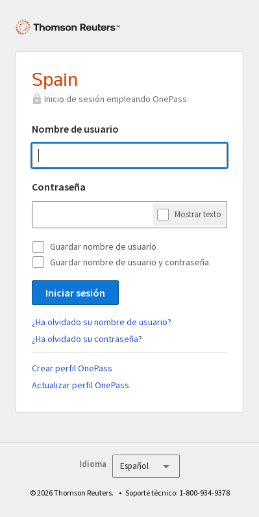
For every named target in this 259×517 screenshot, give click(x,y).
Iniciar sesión (75, 292)
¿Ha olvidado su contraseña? (87, 339)
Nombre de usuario (75, 128)
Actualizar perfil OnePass (80, 385)
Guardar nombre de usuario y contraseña (129, 262)
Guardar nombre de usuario (103, 246)
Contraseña (59, 186)
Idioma (92, 464)
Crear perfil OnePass (72, 368)
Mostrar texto (198, 214)
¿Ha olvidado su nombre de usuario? (101, 322)
